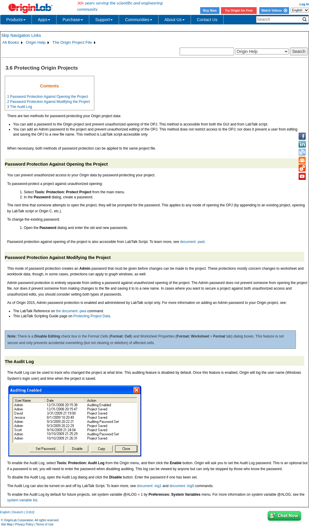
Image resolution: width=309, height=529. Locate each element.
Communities (138, 19)
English (5, 512)
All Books (10, 42)
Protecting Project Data (91, 316)
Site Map (6, 524)
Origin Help (36, 42)
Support (104, 19)
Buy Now (210, 10)
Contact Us (207, 19)
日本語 (30, 512)
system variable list (22, 500)
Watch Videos (274, 10)
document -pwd (192, 242)
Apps (44, 19)
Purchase (72, 19)
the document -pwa (71, 311)
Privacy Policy (24, 524)
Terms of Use (45, 524)
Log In (304, 4)
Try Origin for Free (239, 10)
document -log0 (182, 486)
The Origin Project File (72, 42)
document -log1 (149, 486)
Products (16, 19)
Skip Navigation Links (21, 35)
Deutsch (17, 512)
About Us (174, 19)
